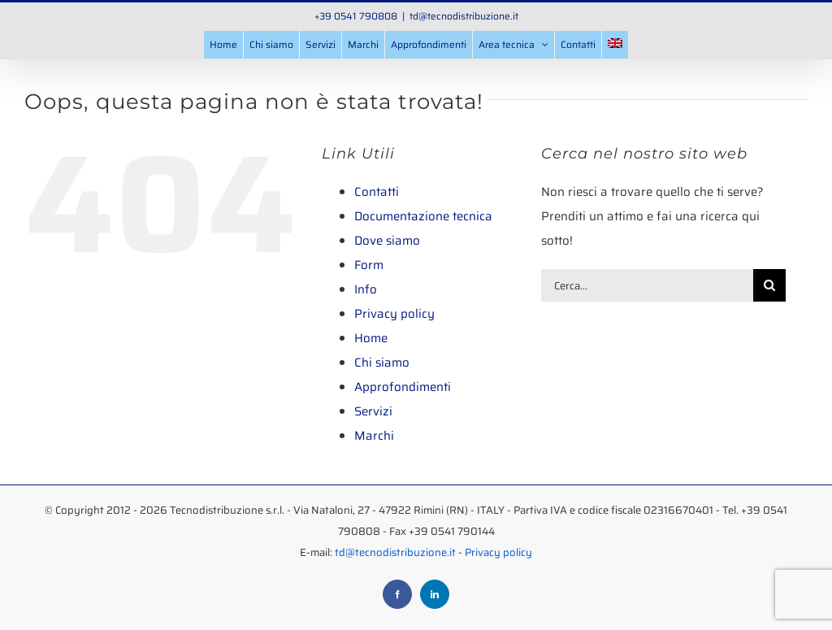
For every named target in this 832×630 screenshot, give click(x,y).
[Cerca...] (647, 285)
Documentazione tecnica (423, 216)
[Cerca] (769, 285)
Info (365, 289)
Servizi (373, 411)
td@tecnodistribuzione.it (464, 16)
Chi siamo (382, 362)
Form (369, 265)
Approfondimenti (402, 387)
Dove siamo (387, 240)
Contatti (376, 192)
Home (371, 338)
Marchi (374, 435)
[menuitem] (615, 45)
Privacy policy (394, 314)
